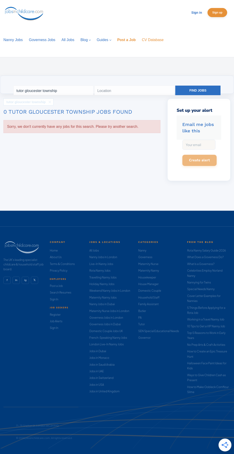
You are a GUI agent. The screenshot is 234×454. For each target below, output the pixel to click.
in (16, 280)
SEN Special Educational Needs (158, 331)
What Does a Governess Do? (205, 257)
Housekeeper (147, 277)
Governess (145, 257)
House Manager (148, 284)
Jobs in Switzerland (101, 378)
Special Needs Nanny (201, 289)
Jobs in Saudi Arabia (101, 364)
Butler (142, 311)
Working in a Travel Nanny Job (205, 319)
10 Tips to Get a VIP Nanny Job (206, 326)
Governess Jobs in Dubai (105, 324)
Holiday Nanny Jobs (101, 284)
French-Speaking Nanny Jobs (108, 337)
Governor (144, 337)
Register (55, 314)
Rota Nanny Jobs (100, 270)
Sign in (196, 12)
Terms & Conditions (62, 264)
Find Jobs (198, 90)
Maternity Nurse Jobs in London (109, 311)
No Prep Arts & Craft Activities (206, 344)
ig (25, 280)
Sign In (54, 299)
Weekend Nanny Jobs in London (109, 290)
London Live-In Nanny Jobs (106, 344)
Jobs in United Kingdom (104, 391)
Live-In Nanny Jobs (101, 264)
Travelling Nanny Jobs (103, 277)
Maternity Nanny (148, 270)
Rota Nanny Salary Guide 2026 (206, 250)
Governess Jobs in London (106, 317)
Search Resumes (60, 292)
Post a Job (56, 286)
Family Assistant (148, 304)
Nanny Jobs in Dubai (102, 304)
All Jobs (94, 250)
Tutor (141, 324)
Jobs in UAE (96, 371)
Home (54, 250)
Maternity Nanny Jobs (103, 297)
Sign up (217, 12)
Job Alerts (56, 321)
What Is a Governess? (201, 264)
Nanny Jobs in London (103, 257)
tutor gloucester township (26, 102)
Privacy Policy (58, 270)
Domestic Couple (149, 290)
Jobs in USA (96, 384)
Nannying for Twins (199, 282)
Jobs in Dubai (97, 351)
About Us (56, 257)
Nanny (142, 250)
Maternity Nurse (148, 264)
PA (140, 317)
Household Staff (149, 297)
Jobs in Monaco (99, 358)
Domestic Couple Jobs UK (106, 331)
